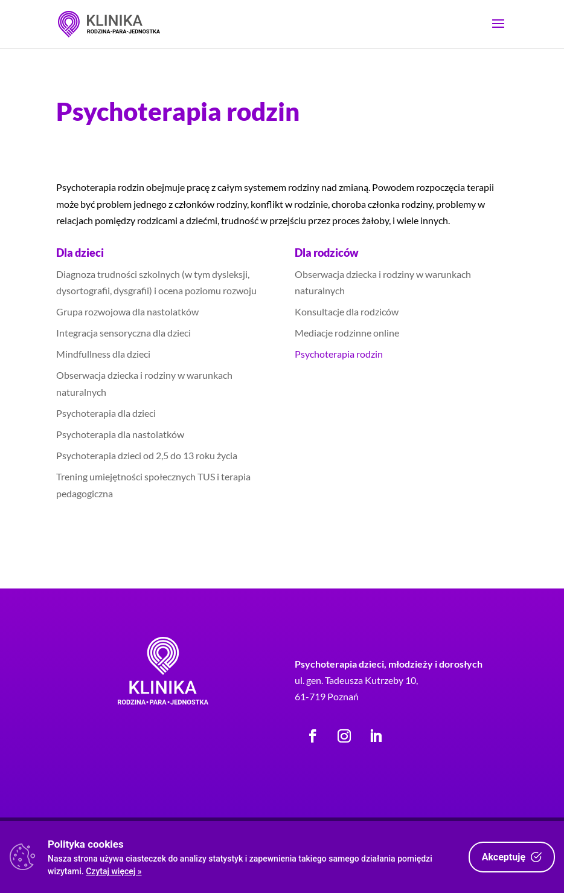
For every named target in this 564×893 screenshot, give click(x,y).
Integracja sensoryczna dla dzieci (123, 332)
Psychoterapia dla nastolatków (120, 434)
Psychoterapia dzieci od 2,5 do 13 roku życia (146, 455)
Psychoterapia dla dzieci (106, 413)
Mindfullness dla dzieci (103, 353)
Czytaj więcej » (113, 871)
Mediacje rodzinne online (347, 332)
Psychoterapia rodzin (339, 353)
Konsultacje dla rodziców (347, 311)
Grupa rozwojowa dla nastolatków (127, 311)
